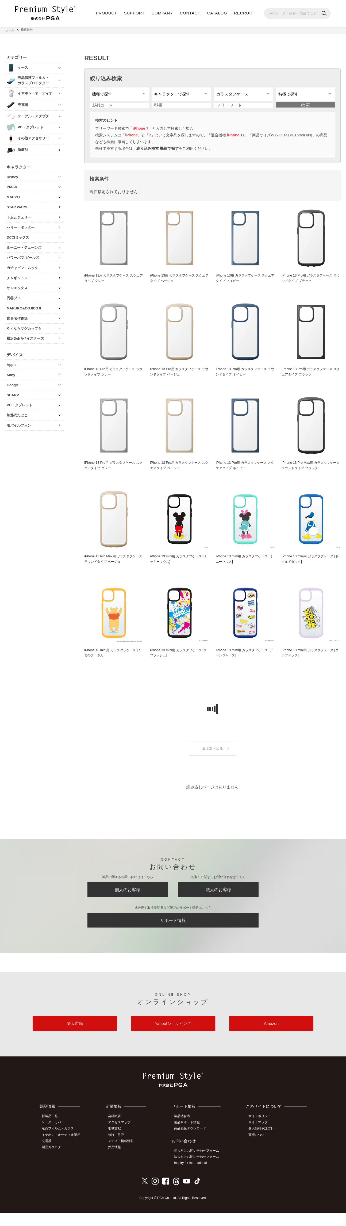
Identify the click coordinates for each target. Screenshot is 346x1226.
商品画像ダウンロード (192, 1143)
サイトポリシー (261, 1131)
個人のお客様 (127, 898)
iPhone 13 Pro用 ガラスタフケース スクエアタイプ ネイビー (245, 472)
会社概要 (117, 1131)
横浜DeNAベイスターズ (25, 337)
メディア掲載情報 (123, 1155)
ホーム (9, 29)
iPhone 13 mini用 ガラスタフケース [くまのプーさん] (112, 660)
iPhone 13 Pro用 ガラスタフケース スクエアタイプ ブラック (311, 377)
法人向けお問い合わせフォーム (198, 1171)
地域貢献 (117, 1143)
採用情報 (117, 1161)
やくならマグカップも (24, 327)
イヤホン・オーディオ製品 (62, 1149)
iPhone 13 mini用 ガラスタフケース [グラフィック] (309, 660)
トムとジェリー (19, 215)
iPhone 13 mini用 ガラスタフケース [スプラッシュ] (177, 660)
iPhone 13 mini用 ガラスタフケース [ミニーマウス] (243, 566)
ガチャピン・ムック (22, 266)
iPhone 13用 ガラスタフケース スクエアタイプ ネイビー (244, 283)
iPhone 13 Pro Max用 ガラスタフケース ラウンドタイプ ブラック (311, 472)
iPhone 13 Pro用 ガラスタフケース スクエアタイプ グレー (113, 472)
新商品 (23, 148)
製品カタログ (53, 1161)
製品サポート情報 (189, 1137)
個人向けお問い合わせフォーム (198, 1165)
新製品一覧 (51, 1131)
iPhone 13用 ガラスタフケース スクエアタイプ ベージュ (178, 283)
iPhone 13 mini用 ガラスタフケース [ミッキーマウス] (177, 566)
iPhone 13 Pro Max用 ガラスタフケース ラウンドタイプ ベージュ (113, 566)
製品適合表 (184, 1131)
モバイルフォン (19, 424)
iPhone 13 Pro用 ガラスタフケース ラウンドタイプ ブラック (311, 283)
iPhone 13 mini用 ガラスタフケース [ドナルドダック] (309, 566)
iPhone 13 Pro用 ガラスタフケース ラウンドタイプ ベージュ (179, 377)
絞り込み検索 (106, 76)
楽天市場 (75, 1037)
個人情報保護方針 (262, 1143)
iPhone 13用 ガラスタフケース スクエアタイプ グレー (112, 283)
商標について (259, 1149)
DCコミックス (18, 236)
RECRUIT (243, 13)
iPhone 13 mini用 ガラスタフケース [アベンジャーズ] (243, 660)
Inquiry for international (192, 1176)
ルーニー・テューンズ (24, 246)
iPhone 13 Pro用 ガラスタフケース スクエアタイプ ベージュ (179, 472)
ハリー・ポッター (20, 226)
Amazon (271, 1037)
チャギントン (17, 276)
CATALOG (217, 13)
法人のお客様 (218, 898)
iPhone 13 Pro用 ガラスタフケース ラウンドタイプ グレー (113, 377)
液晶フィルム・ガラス (59, 1143)
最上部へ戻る (212, 756)
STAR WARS (17, 205)
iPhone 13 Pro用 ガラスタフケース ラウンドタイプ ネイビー (245, 377)
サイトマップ (259, 1137)
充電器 (48, 1155)
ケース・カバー (54, 1137)
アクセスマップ (122, 1137)
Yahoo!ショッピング (173, 1037)
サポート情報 (173, 931)
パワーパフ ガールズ (23, 256)
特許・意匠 (119, 1149)
